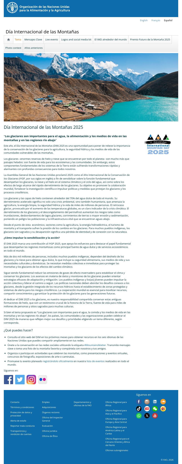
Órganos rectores (51, 412)
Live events (51, 39)
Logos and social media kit (76, 39)
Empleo (46, 402)
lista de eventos (95, 361)
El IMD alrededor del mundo (111, 39)
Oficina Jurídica (49, 430)
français (155, 20)
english (144, 20)
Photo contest (13, 48)
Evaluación (47, 425)
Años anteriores (33, 48)
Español (168, 20)
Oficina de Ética (49, 436)
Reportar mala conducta (22, 425)
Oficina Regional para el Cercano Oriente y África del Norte (117, 442)
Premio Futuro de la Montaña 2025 (150, 39)
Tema (18, 39)
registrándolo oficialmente (58, 361)
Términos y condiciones (22, 407)
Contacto (15, 402)
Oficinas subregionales (116, 450)
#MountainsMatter (95, 345)
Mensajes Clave (33, 39)
